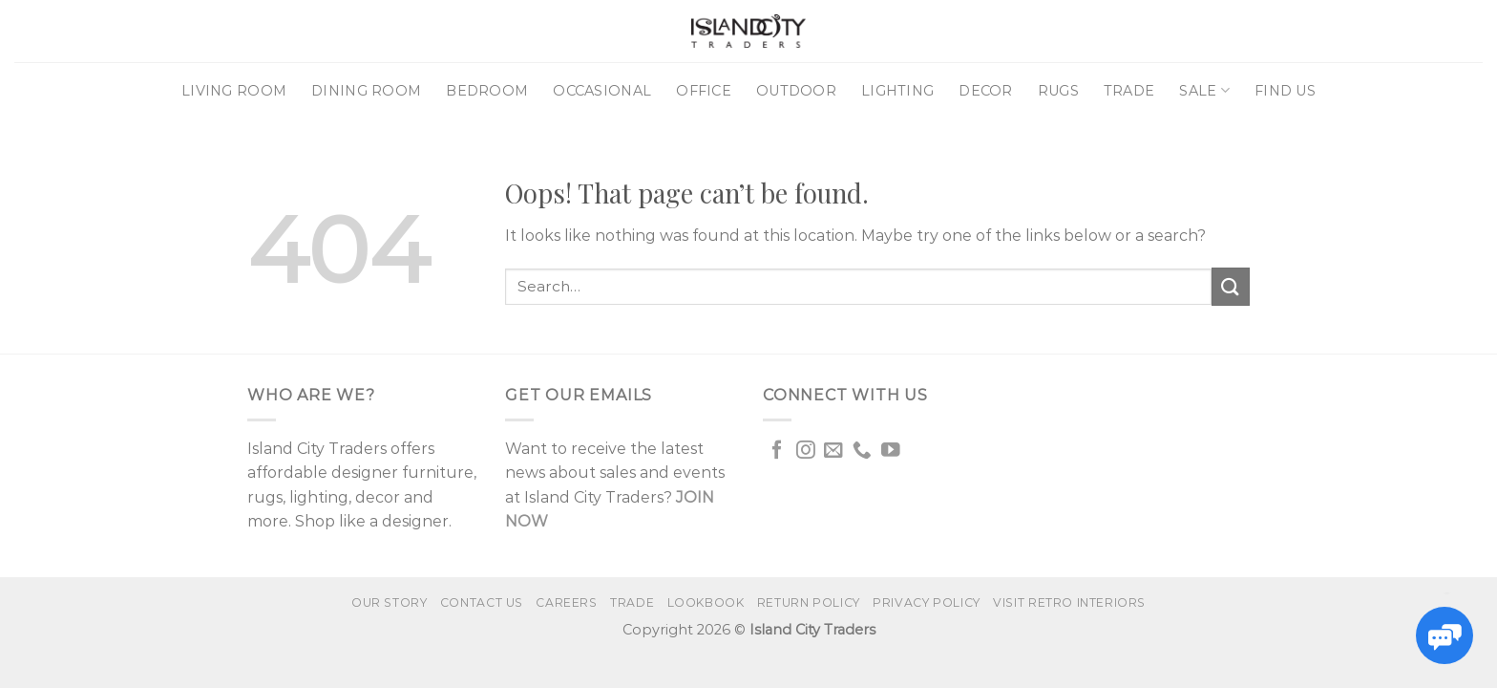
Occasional (602, 90)
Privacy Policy (926, 602)
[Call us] (862, 451)
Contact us (481, 602)
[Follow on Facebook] (777, 451)
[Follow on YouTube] (890, 451)
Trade (1129, 90)
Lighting (897, 90)
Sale (1204, 90)
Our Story (389, 602)
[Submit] (1231, 286)
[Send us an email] (833, 451)
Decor (985, 90)
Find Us (1285, 90)
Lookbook (706, 602)
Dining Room (366, 90)
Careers (566, 602)
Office (703, 90)
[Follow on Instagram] (805, 451)
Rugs (1058, 90)
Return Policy (808, 602)
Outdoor (796, 90)
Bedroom (487, 90)
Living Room (233, 90)
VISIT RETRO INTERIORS (1069, 602)
